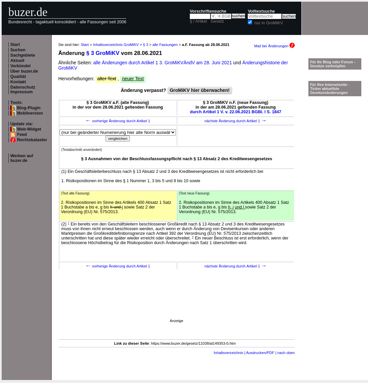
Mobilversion (30, 113)
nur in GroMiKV (268, 23)
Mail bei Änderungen (274, 46)
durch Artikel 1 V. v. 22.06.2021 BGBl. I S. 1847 (235, 112)
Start (15, 44)
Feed (22, 134)
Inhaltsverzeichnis (228, 353)
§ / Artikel (198, 21)
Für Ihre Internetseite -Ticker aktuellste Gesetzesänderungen (329, 89)
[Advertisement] (126, 335)
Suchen (18, 50)
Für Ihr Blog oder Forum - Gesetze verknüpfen (332, 64)
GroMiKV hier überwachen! (200, 90)
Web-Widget (29, 129)
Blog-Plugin (29, 108)
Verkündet (20, 66)
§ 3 (145, 45)
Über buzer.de (24, 71)
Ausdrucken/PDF (260, 353)
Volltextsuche (261, 11)
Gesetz (217, 21)
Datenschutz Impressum (22, 89)
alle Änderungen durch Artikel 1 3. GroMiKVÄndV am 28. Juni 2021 (163, 62)
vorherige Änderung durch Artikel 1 (117, 121)
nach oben (286, 353)
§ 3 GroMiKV (103, 53)
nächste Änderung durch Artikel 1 (235, 121)
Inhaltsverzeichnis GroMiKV (116, 45)
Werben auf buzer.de (21, 158)
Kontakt (18, 82)
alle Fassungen (165, 45)
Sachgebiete (22, 55)
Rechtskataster (32, 140)
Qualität (18, 76)
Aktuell (17, 60)
